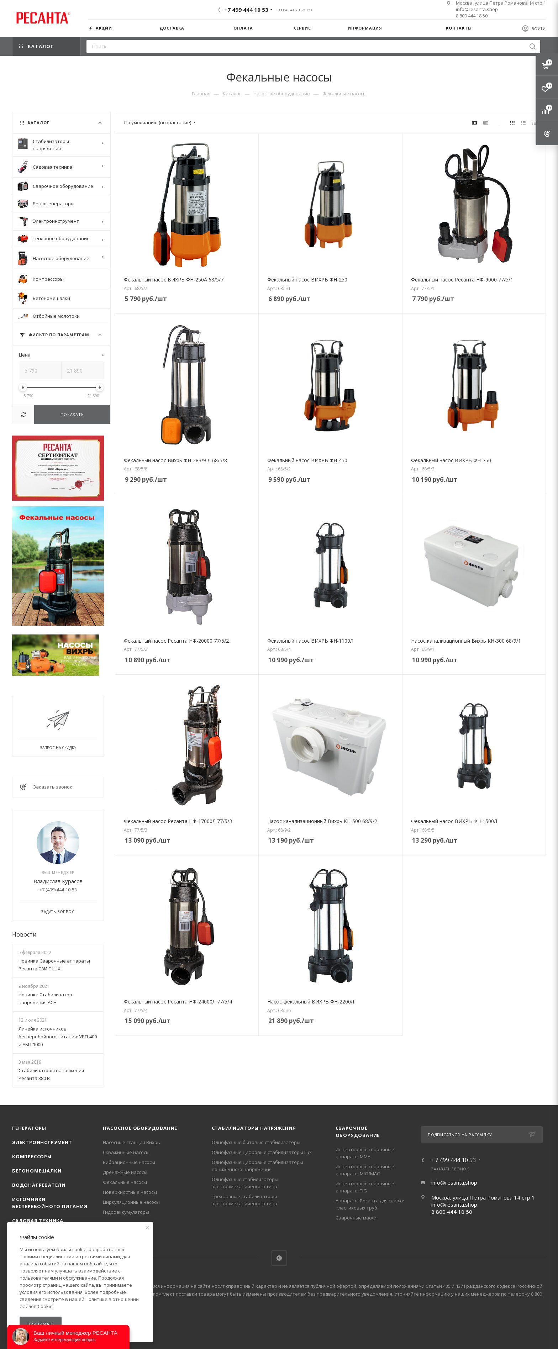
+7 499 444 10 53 (246, 9)
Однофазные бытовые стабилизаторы (256, 1142)
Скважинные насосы (126, 1152)
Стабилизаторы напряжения (254, 1128)
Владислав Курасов (58, 881)
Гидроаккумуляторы (126, 1212)
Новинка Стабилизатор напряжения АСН (45, 998)
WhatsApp (279, 1258)
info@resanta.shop (477, 9)
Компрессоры (32, 1156)
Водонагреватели (38, 1185)
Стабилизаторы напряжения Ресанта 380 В (51, 1074)
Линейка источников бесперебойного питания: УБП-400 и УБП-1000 (58, 1037)
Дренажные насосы (125, 1172)
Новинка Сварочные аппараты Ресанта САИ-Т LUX (54, 965)
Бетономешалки (36, 1171)
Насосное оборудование (140, 1128)
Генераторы (29, 1128)
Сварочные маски (356, 1217)
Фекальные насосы (125, 1182)
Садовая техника (37, 1220)
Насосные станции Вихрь (131, 1142)
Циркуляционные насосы (131, 1202)
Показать (72, 414)
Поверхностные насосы (130, 1192)
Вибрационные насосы (129, 1162)
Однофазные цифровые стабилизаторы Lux (262, 1152)
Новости (24, 934)
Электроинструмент (42, 1142)
